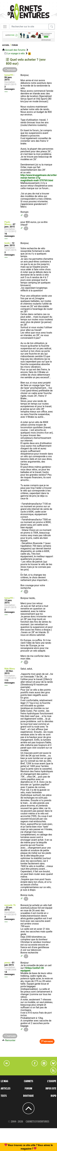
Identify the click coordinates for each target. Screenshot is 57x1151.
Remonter (10, 1040)
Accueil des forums (15, 50)
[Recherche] (29, 26)
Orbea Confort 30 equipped (32, 969)
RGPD (53, 1095)
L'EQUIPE (51, 1081)
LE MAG (4, 1081)
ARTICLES (5, 1088)
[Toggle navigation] (5, 27)
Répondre (47, 1041)
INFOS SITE (50, 1088)
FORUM (28, 1088)
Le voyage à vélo (16, 53)
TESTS (4, 1095)
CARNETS (28, 1081)
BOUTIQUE (28, 1095)
